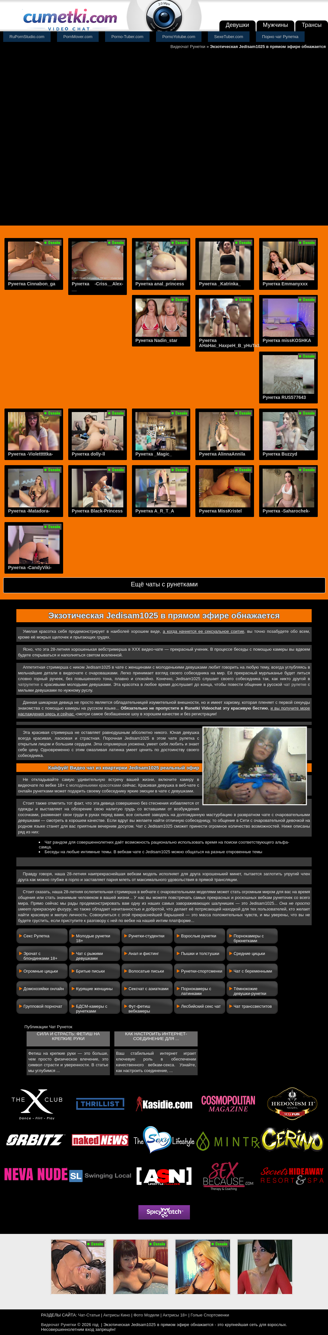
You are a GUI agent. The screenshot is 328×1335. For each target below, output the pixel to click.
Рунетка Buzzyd (280, 454)
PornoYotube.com (178, 36)
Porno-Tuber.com (127, 36)
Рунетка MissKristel (220, 510)
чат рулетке (295, 684)
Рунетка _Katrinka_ (220, 283)
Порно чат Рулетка (280, 36)
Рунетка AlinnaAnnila (222, 454)
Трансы (312, 25)
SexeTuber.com (228, 36)
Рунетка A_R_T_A (154, 510)
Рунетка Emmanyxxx (285, 283)
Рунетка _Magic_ (153, 454)
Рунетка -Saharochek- (286, 510)
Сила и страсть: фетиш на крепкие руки (68, 1036)
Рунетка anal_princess (159, 283)
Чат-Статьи (89, 1315)
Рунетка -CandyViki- (29, 567)
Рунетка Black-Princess (97, 510)
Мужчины (275, 25)
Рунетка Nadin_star (156, 340)
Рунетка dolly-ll (88, 454)
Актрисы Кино (116, 1315)
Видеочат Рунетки (187, 46)
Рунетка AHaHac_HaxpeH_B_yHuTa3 (229, 343)
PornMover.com (78, 36)
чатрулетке (28, 684)
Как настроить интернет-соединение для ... (156, 1036)
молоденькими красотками (95, 785)
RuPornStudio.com (27, 36)
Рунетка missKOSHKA (287, 340)
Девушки (237, 25)
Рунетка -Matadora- (29, 510)
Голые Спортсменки (210, 1315)
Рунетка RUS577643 (284, 397)
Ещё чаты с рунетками (164, 584)
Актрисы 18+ (175, 1315)
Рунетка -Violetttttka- (30, 454)
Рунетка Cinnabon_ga (31, 283)
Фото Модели (147, 1315)
